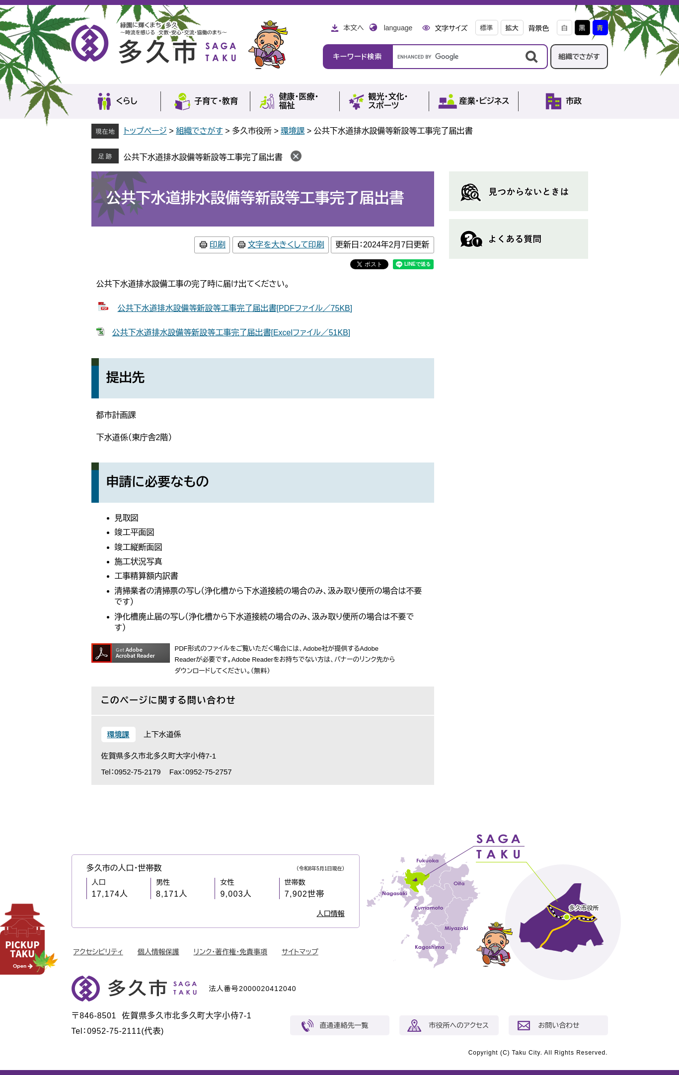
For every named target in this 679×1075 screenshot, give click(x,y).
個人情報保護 (158, 952)
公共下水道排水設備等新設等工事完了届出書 (203, 157)
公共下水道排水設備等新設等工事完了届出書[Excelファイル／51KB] (231, 332)
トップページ (145, 131)
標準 (486, 28)
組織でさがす (579, 57)
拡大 (512, 28)
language (398, 28)
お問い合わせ (559, 1025)
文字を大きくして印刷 (286, 244)
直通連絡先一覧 (344, 1025)
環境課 (292, 131)
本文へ (353, 28)
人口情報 (331, 914)
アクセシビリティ (98, 952)
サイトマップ (300, 952)
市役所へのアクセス (459, 1025)
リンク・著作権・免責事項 (231, 952)
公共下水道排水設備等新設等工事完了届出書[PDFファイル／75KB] (235, 308)
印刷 (218, 244)
